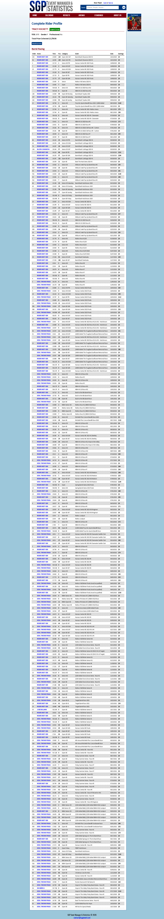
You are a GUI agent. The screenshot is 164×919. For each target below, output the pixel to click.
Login (104, 2)
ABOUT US (117, 15)
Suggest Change (54, 29)
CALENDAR (49, 15)
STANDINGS (98, 15)
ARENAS (82, 15)
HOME (35, 15)
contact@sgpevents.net (82, 917)
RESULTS (66, 15)
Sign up (110, 2)
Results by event (36, 43)
